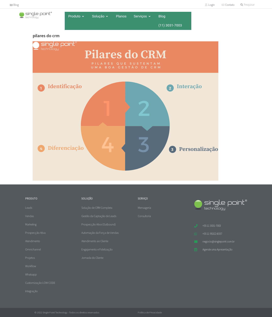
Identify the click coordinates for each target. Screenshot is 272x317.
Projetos (30, 258)
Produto (76, 16)
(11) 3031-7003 (170, 25)
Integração (31, 291)
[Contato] (223, 5)
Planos (121, 16)
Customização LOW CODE (40, 283)
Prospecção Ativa (35, 232)
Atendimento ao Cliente (94, 241)
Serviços (142, 16)
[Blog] (11, 5)
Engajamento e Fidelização (97, 249)
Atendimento (32, 241)
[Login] (206, 4)
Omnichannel (33, 249)
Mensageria (144, 207)
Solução (100, 16)
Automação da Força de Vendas (100, 232)
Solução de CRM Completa (96, 207)
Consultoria (144, 216)
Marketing (30, 224)
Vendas (29, 216)
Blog (16, 5)
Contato (229, 5)
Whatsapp (31, 274)
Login (211, 5)
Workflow (30, 266)
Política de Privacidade (150, 312)
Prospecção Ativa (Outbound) (98, 224)
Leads (28, 207)
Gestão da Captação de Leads (98, 216)
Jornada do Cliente (92, 258)
